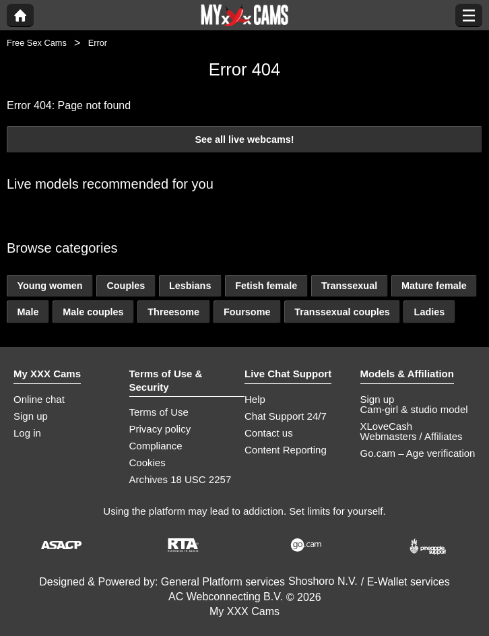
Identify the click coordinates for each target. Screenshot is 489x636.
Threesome (173, 312)
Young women (49, 285)
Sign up (30, 416)
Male (27, 312)
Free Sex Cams (37, 43)
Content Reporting (285, 449)
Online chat (39, 399)
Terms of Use (159, 412)
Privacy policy (160, 429)
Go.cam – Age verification (418, 453)
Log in (27, 433)
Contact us (268, 433)
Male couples (93, 312)
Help (254, 399)
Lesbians (190, 285)
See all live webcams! (244, 139)
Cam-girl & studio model (414, 409)
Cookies (147, 462)
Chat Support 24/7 (285, 416)
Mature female (434, 285)
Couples (125, 285)
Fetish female (266, 285)
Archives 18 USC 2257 (180, 479)
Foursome (247, 312)
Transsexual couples (342, 312)
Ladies (429, 312)
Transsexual (349, 285)
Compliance (156, 445)
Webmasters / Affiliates (411, 436)
